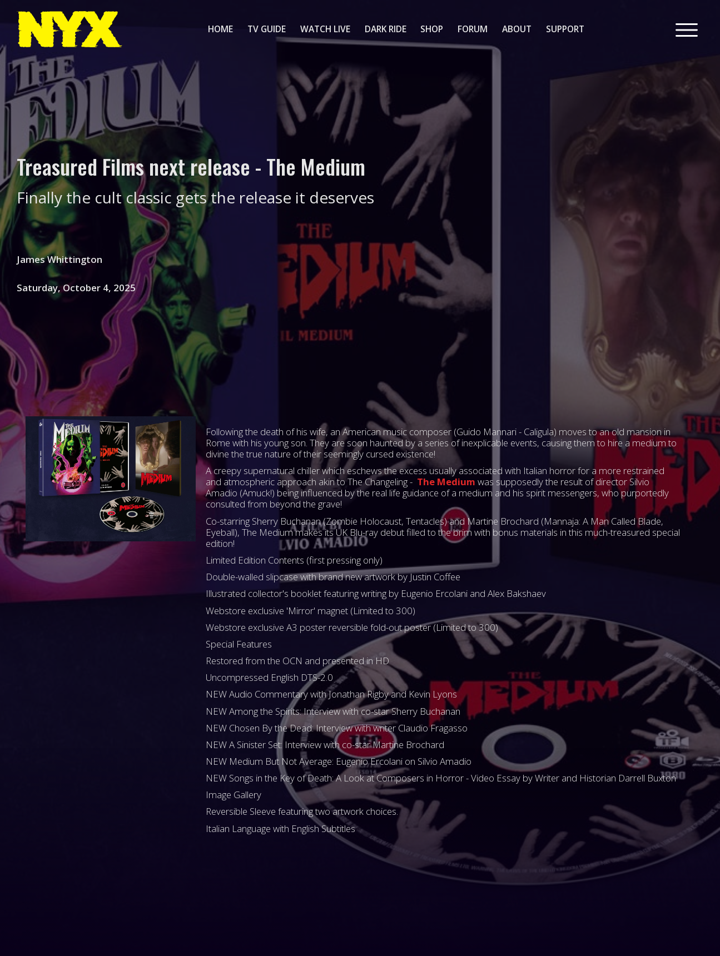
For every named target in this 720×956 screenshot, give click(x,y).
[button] (686, 29)
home (220, 29)
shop (431, 29)
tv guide (266, 29)
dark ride (385, 29)
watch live (325, 29)
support (565, 29)
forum (473, 29)
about (517, 29)
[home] (69, 29)
